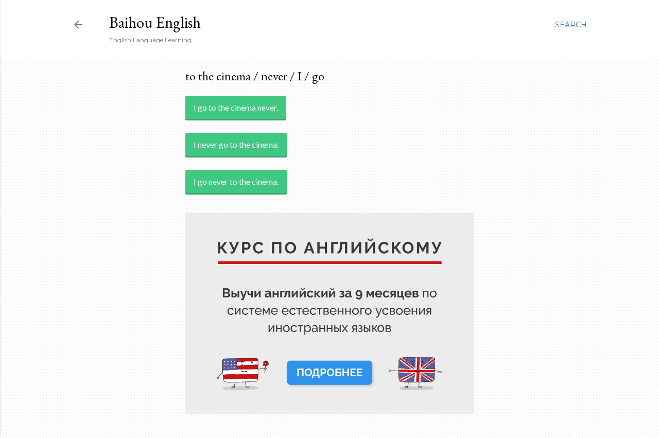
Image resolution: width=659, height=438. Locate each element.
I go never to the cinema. (236, 181)
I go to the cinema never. (236, 107)
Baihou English (155, 22)
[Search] (571, 24)
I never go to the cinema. (236, 144)
